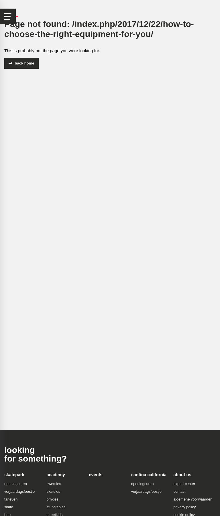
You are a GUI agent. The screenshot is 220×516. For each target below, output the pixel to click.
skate (8, 507)
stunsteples (56, 507)
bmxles (52, 499)
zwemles (54, 484)
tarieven (10, 499)
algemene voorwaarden (192, 499)
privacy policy (184, 507)
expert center (184, 484)
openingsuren (15, 484)
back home (21, 63)
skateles (53, 491)
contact (179, 491)
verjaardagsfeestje (19, 491)
